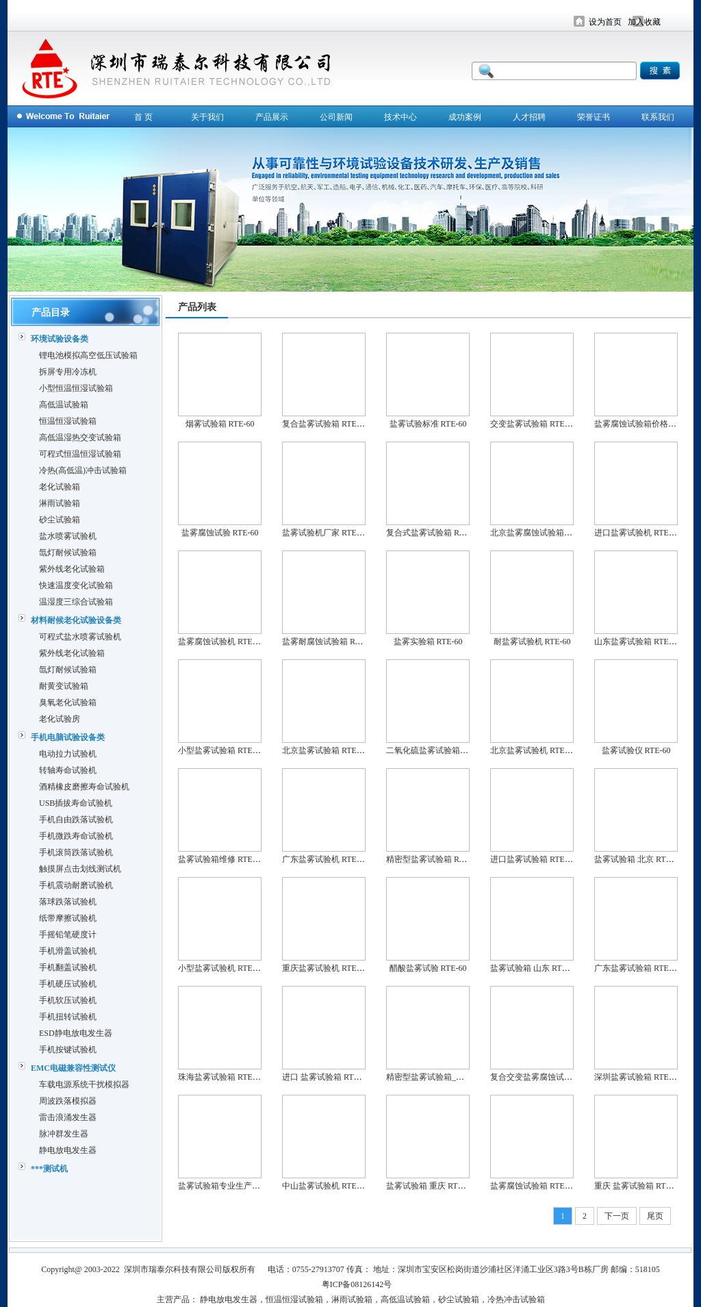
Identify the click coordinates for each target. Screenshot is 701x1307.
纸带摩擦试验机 (68, 918)
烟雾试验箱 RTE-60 (220, 424)
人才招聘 (529, 117)
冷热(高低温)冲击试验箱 (83, 470)
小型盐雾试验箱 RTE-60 (221, 750)
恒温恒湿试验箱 (68, 421)
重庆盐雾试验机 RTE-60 (325, 968)
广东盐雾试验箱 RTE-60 (637, 968)
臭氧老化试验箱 (68, 702)
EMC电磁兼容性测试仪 (73, 1068)
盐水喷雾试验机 (68, 536)
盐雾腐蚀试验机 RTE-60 (221, 641)
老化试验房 (59, 719)
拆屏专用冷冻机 (68, 372)
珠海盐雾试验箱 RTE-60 (221, 1077)
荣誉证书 (593, 117)
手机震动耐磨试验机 (76, 885)
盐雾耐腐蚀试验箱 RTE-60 (329, 641)
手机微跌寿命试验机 (76, 836)
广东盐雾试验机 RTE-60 (325, 859)
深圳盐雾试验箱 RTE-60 (637, 1077)
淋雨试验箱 (59, 503)
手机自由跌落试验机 (76, 819)
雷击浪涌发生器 (68, 1117)
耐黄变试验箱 (63, 686)
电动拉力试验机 (68, 754)
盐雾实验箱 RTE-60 (428, 641)
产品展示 (271, 117)
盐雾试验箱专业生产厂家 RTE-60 (237, 1186)
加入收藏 (644, 22)
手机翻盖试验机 (68, 967)
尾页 (655, 1216)
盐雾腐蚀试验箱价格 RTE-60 (645, 424)
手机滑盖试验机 (68, 951)
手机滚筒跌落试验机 (76, 852)
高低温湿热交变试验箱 (80, 437)
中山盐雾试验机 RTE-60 (325, 1186)
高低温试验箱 (63, 404)
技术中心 (400, 117)
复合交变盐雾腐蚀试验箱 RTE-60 (549, 1077)
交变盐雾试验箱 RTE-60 (533, 424)
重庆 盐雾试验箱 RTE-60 (638, 1186)
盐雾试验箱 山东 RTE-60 (534, 968)
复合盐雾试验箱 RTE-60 (325, 424)
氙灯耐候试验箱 (68, 552)
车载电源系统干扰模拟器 (84, 1084)
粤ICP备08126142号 (357, 1284)
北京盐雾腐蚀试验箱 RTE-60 (541, 532)
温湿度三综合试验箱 (76, 602)
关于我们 (207, 117)
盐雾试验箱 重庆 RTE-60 (430, 1186)
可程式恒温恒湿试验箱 (80, 454)
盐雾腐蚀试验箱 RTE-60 (533, 1186)
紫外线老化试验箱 (72, 569)
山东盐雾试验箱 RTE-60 (637, 641)
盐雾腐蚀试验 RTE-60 (220, 532)
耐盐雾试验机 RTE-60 (532, 641)
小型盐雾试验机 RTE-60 (221, 968)
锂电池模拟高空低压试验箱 (88, 355)
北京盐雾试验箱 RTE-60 (325, 750)
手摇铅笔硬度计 (68, 934)
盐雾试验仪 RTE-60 (636, 750)
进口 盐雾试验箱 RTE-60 (326, 1077)
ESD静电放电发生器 (75, 1033)
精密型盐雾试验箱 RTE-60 (433, 859)
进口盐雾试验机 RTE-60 (637, 532)
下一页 (616, 1216)
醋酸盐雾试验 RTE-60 (428, 968)
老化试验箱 (59, 487)
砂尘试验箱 (59, 519)
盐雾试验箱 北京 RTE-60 (638, 859)
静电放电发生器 (68, 1150)
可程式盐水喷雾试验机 (80, 637)
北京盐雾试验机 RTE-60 (533, 750)
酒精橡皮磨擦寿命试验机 (84, 786)
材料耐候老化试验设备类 (76, 620)
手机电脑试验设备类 (68, 737)
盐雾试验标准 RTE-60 (428, 424)
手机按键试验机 (68, 1049)
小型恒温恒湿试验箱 (76, 388)
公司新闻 (336, 117)
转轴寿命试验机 (68, 770)
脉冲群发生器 (63, 1134)
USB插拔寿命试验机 (75, 803)
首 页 (143, 117)
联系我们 (657, 117)
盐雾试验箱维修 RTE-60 (221, 859)
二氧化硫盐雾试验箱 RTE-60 (437, 750)
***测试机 (49, 1168)
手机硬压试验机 (68, 984)
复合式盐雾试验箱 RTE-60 (433, 532)
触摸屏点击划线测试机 (80, 869)
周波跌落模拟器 (68, 1101)
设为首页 (605, 22)
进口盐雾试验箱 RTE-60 (533, 859)
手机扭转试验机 (68, 1017)
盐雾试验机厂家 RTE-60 (325, 532)
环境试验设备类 (59, 339)
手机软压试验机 (68, 1000)
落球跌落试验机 (68, 901)
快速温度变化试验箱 (76, 585)
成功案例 (464, 117)
